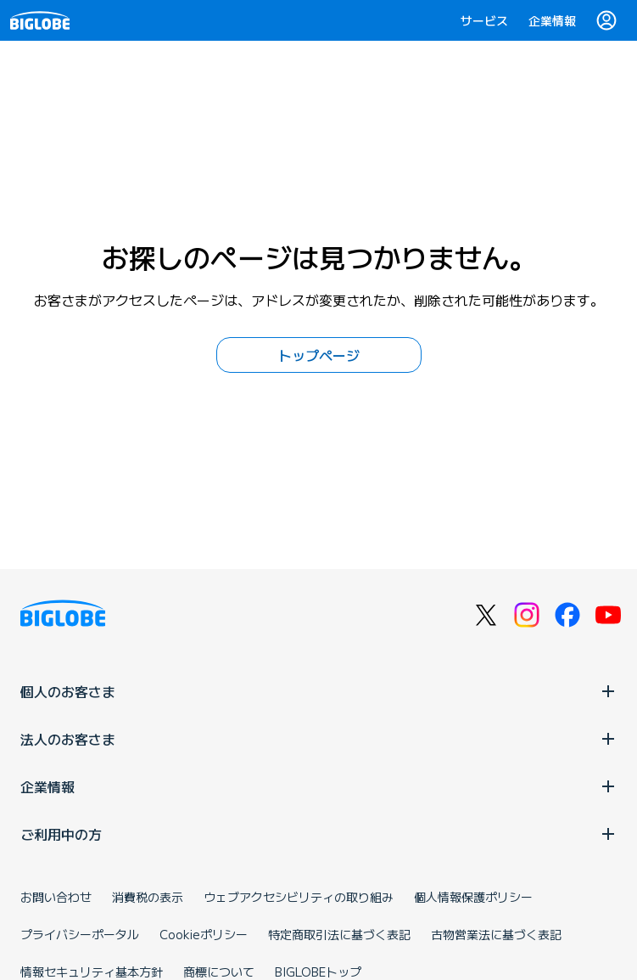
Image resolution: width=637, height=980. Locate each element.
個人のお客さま (318, 691)
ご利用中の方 (318, 834)
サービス (484, 20)
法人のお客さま (318, 739)
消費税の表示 (147, 896)
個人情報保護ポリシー (473, 896)
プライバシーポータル (79, 934)
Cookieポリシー (203, 934)
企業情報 (552, 20)
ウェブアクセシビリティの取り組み (299, 896)
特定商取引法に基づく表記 (339, 934)
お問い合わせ (56, 896)
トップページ (319, 355)
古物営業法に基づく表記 (496, 934)
